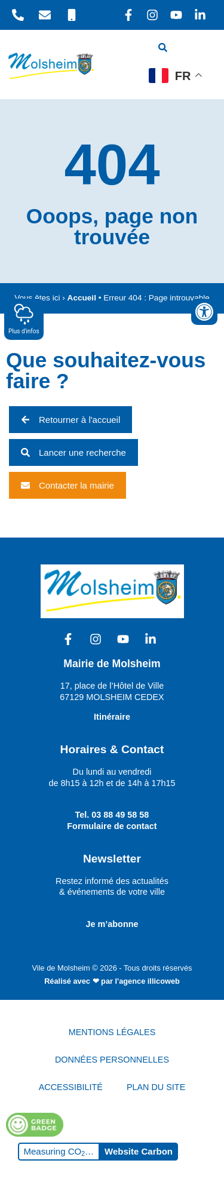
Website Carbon (139, 1151)
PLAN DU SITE (156, 1087)
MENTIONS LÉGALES (112, 1032)
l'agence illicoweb (147, 981)
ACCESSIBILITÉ (71, 1087)
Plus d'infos (23, 318)
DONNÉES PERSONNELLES (112, 1059)
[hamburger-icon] (198, 49)
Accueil (81, 297)
